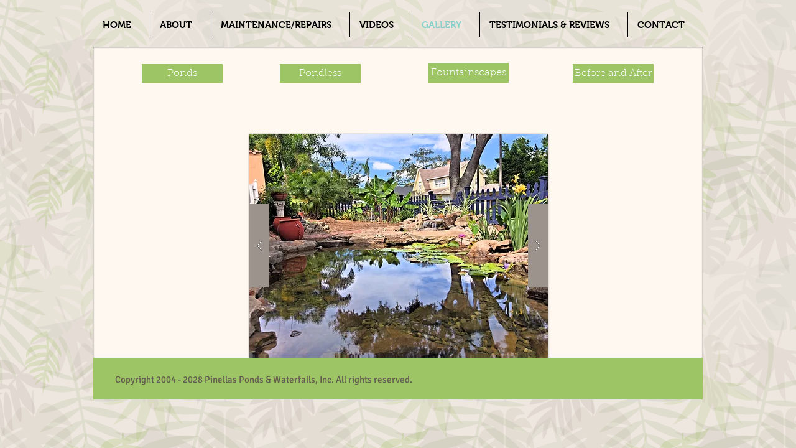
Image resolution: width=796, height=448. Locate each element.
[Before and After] (613, 73)
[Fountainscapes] (468, 73)
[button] (398, 246)
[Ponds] (182, 73)
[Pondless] (320, 73)
